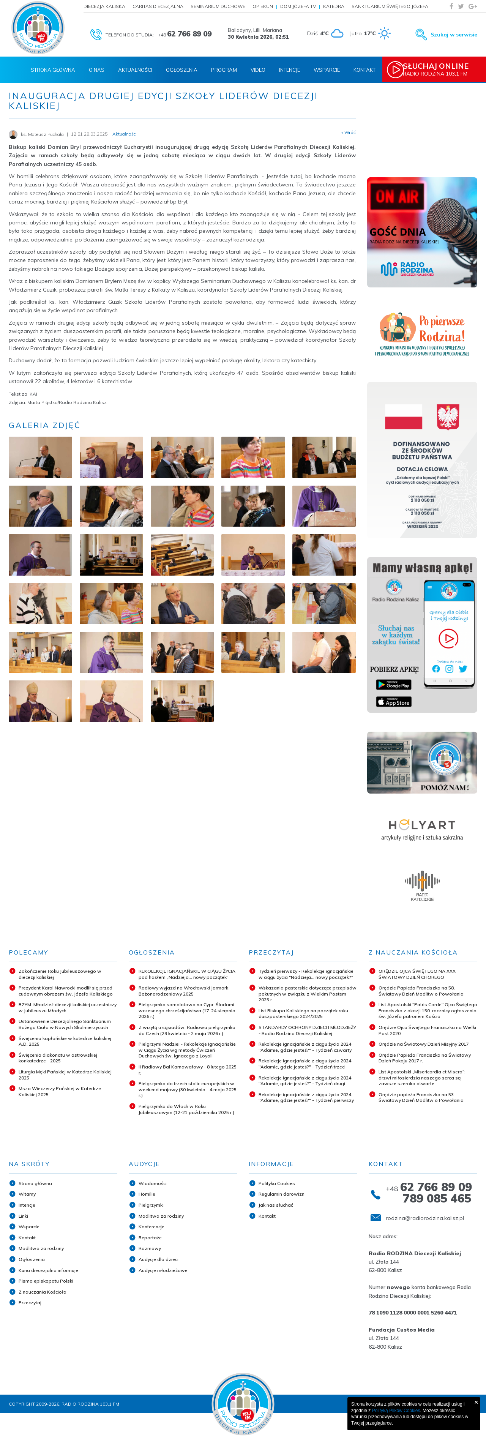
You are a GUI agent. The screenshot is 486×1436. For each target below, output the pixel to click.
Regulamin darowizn (282, 1194)
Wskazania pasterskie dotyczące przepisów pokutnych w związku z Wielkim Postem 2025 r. (308, 993)
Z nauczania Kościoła (42, 1292)
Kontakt (364, 70)
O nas (96, 70)
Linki (23, 1216)
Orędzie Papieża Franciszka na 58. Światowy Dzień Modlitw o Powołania (421, 991)
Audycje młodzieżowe (163, 1270)
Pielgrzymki (151, 1205)
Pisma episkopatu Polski (46, 1281)
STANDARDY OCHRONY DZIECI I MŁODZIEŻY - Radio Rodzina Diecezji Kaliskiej (307, 1030)
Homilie (147, 1194)
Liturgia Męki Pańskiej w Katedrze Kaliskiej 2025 (65, 1075)
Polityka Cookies (277, 1183)
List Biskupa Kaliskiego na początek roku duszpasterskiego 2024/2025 (303, 1013)
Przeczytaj (30, 1302)
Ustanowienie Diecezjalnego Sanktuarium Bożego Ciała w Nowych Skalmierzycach (65, 1024)
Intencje (289, 70)
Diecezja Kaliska (104, 6)
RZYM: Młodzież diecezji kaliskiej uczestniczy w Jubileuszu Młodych (68, 1007)
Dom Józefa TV (298, 6)
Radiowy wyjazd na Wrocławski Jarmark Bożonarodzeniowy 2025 (183, 991)
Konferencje (151, 1226)
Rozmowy (150, 1248)
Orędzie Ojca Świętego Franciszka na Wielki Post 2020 (427, 1030)
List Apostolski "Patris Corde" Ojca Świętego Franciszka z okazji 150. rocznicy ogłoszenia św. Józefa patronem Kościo (428, 1010)
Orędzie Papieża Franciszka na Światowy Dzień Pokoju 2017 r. (425, 1058)
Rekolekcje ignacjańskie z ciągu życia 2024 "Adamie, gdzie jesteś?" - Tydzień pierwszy (306, 1097)
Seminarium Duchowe (218, 6)
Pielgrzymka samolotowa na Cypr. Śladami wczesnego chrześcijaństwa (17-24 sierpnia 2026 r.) (187, 1010)
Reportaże (150, 1237)
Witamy (27, 1194)
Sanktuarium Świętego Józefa (390, 6)
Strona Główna (53, 70)
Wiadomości (153, 1183)
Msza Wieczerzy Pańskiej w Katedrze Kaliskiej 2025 (60, 1091)
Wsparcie (327, 70)
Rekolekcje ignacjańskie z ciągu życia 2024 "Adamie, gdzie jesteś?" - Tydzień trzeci (305, 1064)
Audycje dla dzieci (158, 1259)
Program (224, 70)
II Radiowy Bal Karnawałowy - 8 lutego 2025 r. (188, 1070)
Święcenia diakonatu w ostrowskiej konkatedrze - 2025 (58, 1058)
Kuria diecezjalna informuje (48, 1270)
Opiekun (262, 6)
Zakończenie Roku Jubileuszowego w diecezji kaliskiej (60, 974)
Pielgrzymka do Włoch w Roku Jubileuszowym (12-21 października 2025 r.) (186, 1109)
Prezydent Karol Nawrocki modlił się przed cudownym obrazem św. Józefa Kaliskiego (66, 991)
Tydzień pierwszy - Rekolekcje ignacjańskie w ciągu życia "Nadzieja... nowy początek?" (306, 974)
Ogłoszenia (181, 70)
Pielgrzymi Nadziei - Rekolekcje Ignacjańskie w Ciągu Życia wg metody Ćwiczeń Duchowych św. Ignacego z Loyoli (187, 1050)
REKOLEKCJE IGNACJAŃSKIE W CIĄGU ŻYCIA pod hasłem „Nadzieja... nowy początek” (187, 974)
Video (258, 70)
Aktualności (135, 70)
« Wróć (348, 132)
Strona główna (35, 1183)
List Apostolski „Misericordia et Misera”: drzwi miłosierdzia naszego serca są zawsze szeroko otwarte (422, 1077)
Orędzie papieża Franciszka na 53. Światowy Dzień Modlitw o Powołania (421, 1097)
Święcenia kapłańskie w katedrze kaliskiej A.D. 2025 (65, 1041)
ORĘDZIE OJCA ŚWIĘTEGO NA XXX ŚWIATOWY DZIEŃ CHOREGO (417, 974)
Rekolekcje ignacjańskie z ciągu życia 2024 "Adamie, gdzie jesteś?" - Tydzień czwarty (305, 1047)
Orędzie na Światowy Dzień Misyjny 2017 (424, 1044)
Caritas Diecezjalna (158, 6)
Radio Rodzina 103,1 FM (443, 69)
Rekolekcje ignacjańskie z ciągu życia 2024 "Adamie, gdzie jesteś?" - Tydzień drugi (305, 1081)
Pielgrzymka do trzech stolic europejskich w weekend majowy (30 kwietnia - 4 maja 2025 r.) (188, 1089)
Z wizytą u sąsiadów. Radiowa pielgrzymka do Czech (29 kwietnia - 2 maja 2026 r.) (187, 1030)
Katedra (333, 6)
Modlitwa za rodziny (41, 1248)
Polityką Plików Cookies (396, 1410)
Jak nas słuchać (276, 1205)
